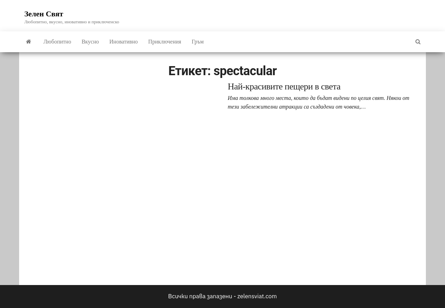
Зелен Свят (43, 13)
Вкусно (90, 42)
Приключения (164, 42)
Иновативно (124, 42)
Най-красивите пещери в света (284, 86)
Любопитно (57, 42)
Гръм (198, 42)
